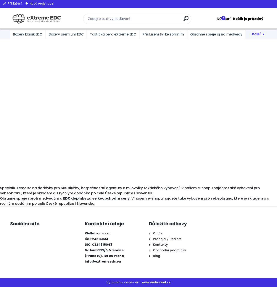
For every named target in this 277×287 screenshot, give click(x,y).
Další (256, 34)
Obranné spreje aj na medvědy (216, 34)
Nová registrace (41, 3)
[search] (186, 20)
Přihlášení (15, 3)
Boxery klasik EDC (27, 34)
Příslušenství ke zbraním (163, 34)
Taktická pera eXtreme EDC (113, 34)
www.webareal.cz (156, 282)
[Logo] (36, 19)
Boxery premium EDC (66, 34)
